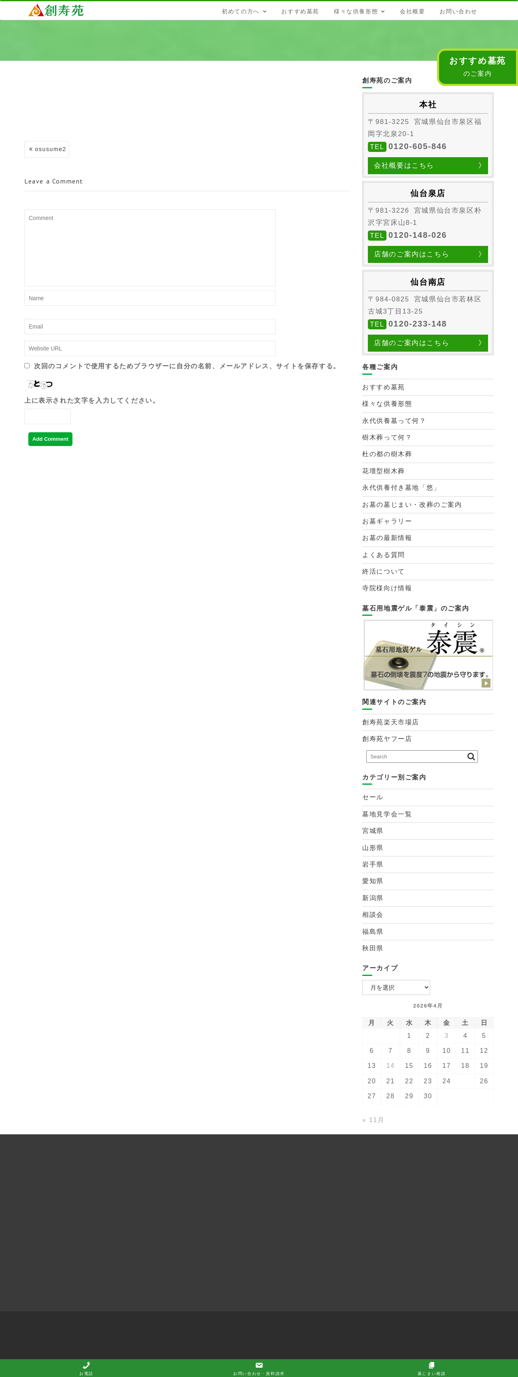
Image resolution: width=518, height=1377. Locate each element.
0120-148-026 (417, 235)
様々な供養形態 (356, 11)
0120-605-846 (417, 146)
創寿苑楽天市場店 (390, 722)
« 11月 (373, 1120)
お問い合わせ (458, 11)
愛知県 (373, 880)
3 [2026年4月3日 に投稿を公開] (447, 1035)
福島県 (373, 931)
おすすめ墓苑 (300, 11)
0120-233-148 (417, 323)
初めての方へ (241, 11)
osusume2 (50, 149)
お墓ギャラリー (387, 521)
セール (373, 797)
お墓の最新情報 (387, 537)
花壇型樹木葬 (383, 471)
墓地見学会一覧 (387, 814)
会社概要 (412, 11)
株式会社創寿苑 (62, 10)
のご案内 (477, 66)
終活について (383, 571)
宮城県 (373, 830)
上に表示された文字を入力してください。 (91, 400)
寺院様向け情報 (387, 588)
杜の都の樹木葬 (387, 453)
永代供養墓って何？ (394, 420)
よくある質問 (383, 554)
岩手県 (373, 864)
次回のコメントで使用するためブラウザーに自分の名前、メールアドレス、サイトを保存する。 (187, 366)
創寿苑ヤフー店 (387, 738)
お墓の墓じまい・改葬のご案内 (412, 504)
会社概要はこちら (404, 165)
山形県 (373, 847)
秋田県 (373, 948)
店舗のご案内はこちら (411, 254)
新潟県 (373, 898)
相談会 (373, 914)
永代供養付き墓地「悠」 (401, 487)
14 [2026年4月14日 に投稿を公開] (390, 1065)
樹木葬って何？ (387, 437)
